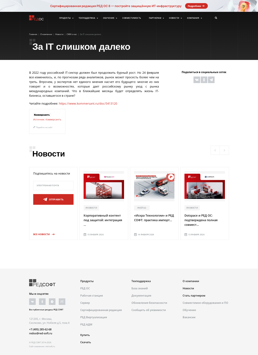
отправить (53, 199)
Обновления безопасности (149, 303)
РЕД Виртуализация (93, 317)
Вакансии (189, 317)
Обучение (108, 18)
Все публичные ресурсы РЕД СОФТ (46, 309)
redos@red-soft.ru (40, 333)
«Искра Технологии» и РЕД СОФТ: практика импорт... (154, 217)
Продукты (65, 18)
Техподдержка (87, 18)
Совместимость (131, 18)
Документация (141, 295)
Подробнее (196, 6)
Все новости (42, 234)
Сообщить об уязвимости (148, 310)
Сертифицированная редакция (101, 310)
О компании (191, 281)
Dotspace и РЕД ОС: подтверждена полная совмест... (201, 220)
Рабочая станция (91, 295)
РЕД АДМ (86, 324)
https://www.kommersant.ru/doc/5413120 (88, 103)
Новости (174, 18)
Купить (85, 335)
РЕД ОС (85, 288)
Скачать (85, 342)
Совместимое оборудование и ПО (205, 303)
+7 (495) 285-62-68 (40, 329)
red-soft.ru (50, 346)
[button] (215, 150)
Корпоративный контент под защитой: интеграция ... (103, 220)
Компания (193, 18)
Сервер (85, 303)
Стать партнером (194, 295)
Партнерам (155, 18)
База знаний (139, 288)
